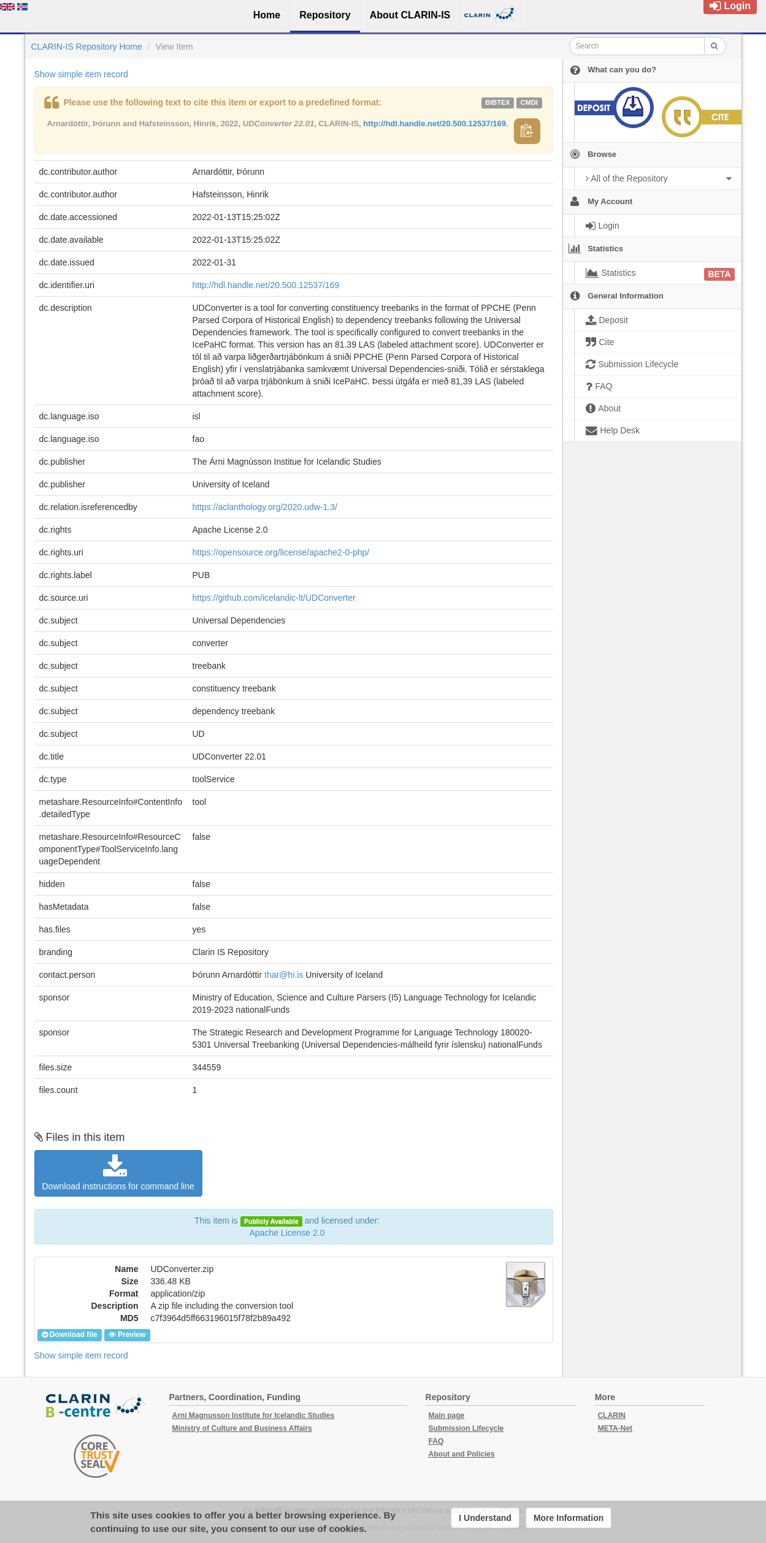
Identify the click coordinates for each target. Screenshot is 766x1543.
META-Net (615, 1428)
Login (730, 6)
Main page (447, 1415)
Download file (70, 1334)
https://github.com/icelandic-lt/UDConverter (274, 598)
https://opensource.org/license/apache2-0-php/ (281, 552)
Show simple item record (81, 74)
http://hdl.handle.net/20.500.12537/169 (434, 123)
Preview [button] (127, 1334)
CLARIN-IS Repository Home (86, 46)
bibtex (497, 102)
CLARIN (612, 1415)
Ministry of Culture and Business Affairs (242, 1428)
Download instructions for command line (118, 1172)
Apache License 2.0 (287, 1233)
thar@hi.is (283, 975)
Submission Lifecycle (466, 1428)
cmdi (529, 102)
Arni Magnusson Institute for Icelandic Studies (253, 1415)
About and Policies (462, 1454)
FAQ (436, 1441)
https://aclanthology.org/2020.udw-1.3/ (265, 507)
